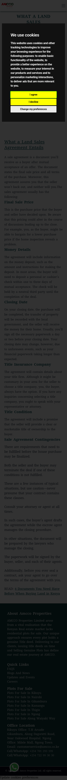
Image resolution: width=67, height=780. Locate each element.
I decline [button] (33, 101)
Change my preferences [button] (33, 109)
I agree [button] (33, 94)
